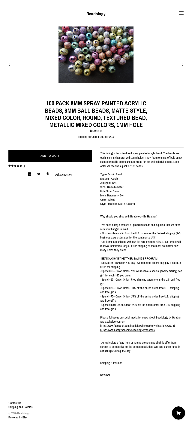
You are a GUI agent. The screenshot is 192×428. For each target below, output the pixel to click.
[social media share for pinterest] (47, 173)
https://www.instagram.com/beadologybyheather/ (127, 330)
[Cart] (178, 413)
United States (99, 137)
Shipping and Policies (20, 407)
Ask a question (63, 174)
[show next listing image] (174, 63)
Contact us (14, 403)
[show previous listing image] (17, 63)
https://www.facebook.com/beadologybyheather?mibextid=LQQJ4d (137, 326)
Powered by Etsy (18, 417)
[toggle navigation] (181, 13)
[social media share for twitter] (38, 173)
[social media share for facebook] (29, 173)
